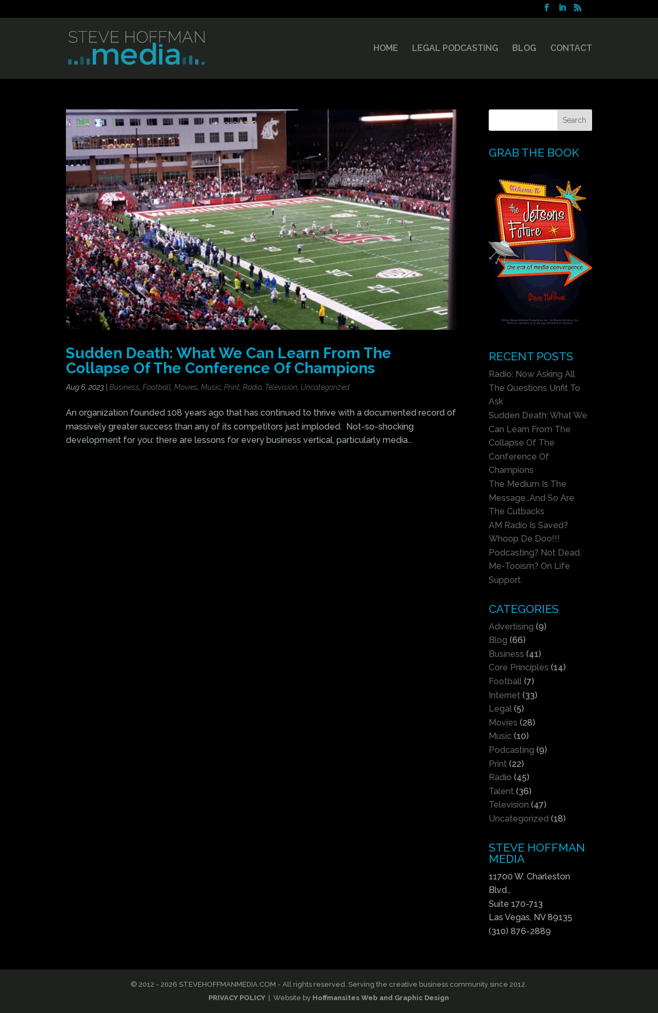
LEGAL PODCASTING (455, 49)
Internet (504, 695)
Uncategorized (325, 387)
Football (157, 387)
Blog (498, 640)
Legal (500, 709)
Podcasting (511, 750)
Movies (186, 387)
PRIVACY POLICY (236, 998)
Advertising (511, 627)
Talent (501, 791)
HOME (385, 49)
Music (211, 387)
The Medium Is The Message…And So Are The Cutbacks (531, 497)
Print (232, 387)
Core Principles (519, 667)
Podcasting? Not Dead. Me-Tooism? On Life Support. (535, 566)
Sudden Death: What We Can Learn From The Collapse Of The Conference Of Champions (228, 360)
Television (281, 387)
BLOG (524, 49)
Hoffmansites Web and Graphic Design (380, 998)
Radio (252, 387)
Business (124, 387)
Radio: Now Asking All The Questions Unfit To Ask (534, 387)
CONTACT (571, 49)
